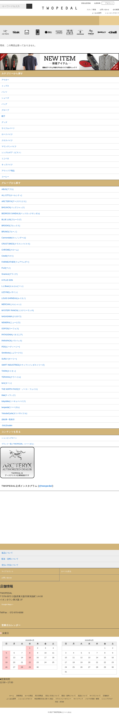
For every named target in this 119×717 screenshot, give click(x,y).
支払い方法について (52, 696)
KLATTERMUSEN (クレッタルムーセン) (26, 32)
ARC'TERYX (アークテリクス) (5, 32)
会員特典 (96, 3)
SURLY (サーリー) (101, 32)
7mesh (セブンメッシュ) (91, 32)
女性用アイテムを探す (69, 20)
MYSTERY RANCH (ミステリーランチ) (59, 32)
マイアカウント (7, 571)
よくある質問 (95, 13)
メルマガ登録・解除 (92, 699)
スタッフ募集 (90, 9)
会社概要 (114, 9)
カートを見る (66, 571)
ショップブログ (109, 20)
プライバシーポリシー (63, 699)
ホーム (11, 696)
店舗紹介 (89, 20)
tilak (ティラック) (16, 32)
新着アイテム (10, 20)
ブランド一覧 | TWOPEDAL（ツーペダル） (18, 444)
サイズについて (95, 696)
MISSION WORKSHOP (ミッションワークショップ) (69, 32)
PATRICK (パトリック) (80, 32)
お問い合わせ (103, 9)
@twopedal (45, 486)
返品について (82, 696)
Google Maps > (7, 604)
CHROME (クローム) (37, 32)
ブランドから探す (50, 20)
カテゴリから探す (30, 20)
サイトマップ (78, 699)
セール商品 (29, 696)
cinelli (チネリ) (112, 32)
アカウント (108, 3)
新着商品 (19, 696)
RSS (56, 702)
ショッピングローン (9, 438)
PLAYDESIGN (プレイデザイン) (48, 32)
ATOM (62, 702)
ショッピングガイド (111, 13)
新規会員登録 (85, 3)
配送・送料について (69, 696)
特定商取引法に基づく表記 (44, 699)
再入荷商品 (39, 696)
